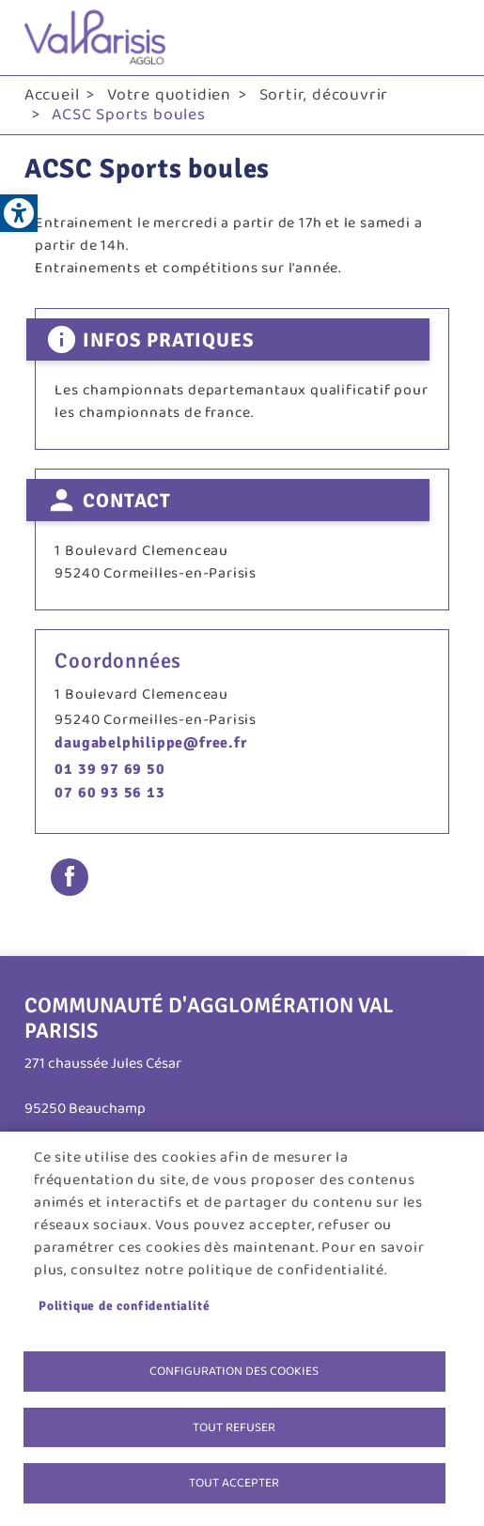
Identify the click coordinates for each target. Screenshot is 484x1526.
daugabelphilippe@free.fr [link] (150, 742)
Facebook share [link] (69, 877)
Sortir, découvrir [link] (324, 95)
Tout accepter (234, 1482)
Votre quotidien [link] (169, 95)
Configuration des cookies (234, 1371)
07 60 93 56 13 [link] (109, 792)
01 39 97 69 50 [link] (109, 769)
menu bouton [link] (441, 37)
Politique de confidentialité (124, 1306)
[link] (19, 213)
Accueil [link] (52, 95)
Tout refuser (234, 1427)
